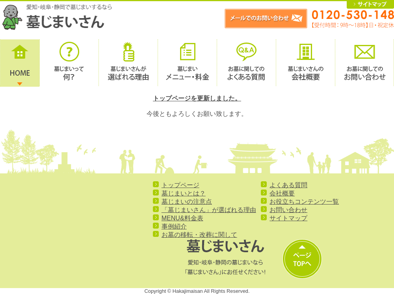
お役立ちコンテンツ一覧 (304, 201)
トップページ (180, 185)
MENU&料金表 (182, 218)
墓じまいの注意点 (187, 201)
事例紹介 (174, 226)
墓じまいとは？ (184, 193)
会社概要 (282, 193)
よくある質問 (288, 185)
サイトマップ (288, 218)
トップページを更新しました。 (197, 98)
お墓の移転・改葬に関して (199, 234)
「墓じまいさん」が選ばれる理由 (209, 210)
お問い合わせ (288, 210)
